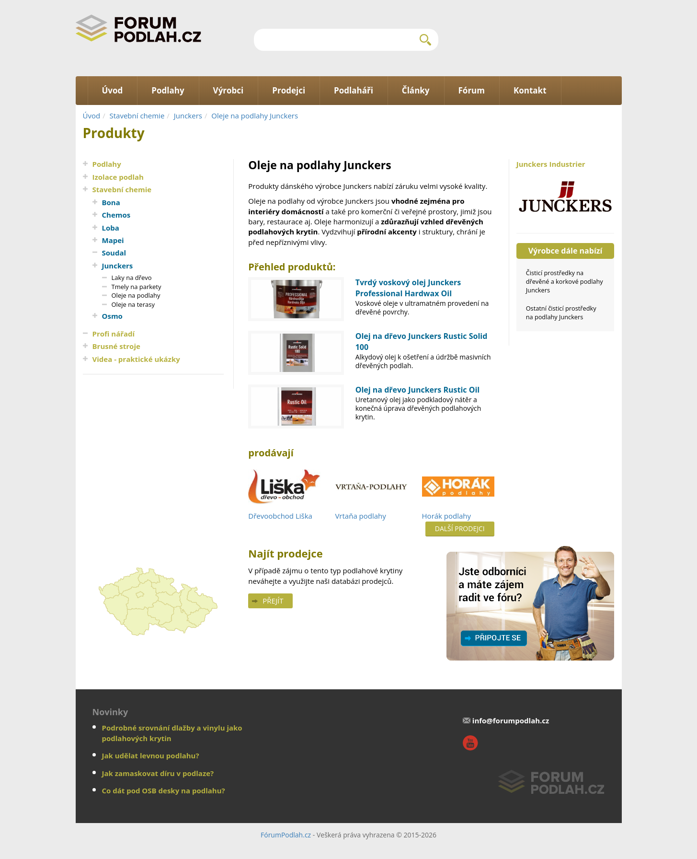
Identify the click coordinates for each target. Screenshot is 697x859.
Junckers (188, 115)
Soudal (114, 252)
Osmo (112, 316)
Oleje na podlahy (136, 295)
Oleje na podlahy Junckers (254, 115)
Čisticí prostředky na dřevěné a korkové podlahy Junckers (564, 281)
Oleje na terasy (133, 304)
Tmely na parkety (136, 286)
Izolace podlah (118, 177)
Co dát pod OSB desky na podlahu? (163, 790)
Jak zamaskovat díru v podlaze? (158, 773)
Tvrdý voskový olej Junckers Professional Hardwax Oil (408, 288)
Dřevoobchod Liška (280, 516)
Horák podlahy (446, 516)
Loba (110, 227)
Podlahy (106, 164)
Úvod (92, 115)
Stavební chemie (137, 115)
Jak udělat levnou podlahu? (150, 755)
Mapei (113, 240)
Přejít (273, 600)
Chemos (116, 215)
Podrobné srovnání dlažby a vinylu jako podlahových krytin (172, 733)
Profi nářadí (113, 333)
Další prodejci (460, 528)
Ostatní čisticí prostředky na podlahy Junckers (561, 312)
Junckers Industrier (565, 191)
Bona (111, 202)
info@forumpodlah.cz (510, 720)
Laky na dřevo (132, 277)
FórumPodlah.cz (286, 834)
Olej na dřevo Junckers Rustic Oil (417, 389)
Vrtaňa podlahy (360, 516)
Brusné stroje (116, 346)
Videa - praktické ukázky (136, 359)
